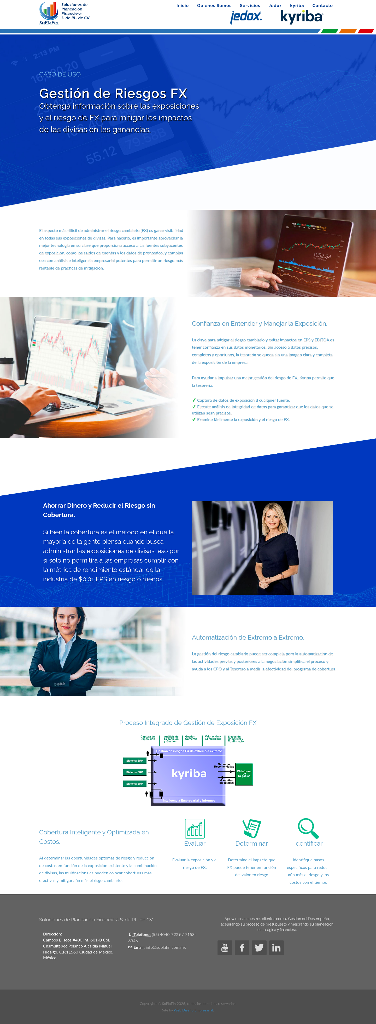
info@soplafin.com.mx (166, 947)
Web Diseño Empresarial (193, 1010)
